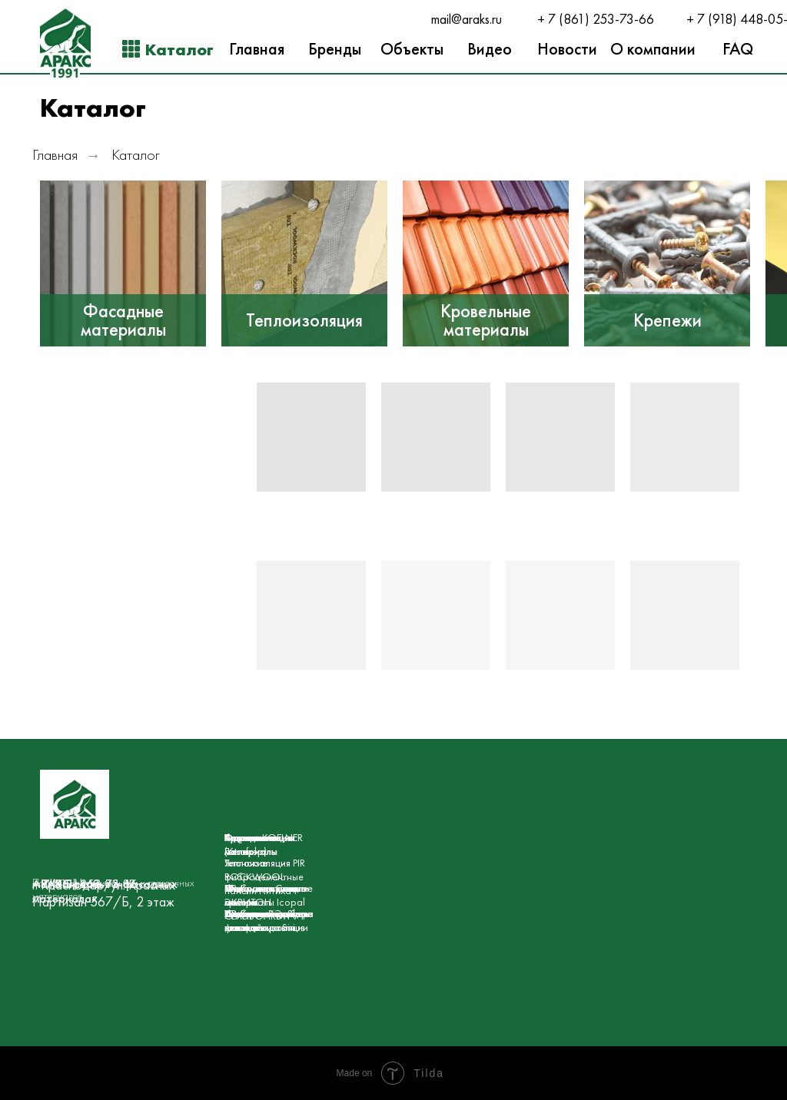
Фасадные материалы (123, 320)
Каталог (135, 155)
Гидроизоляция (259, 837)
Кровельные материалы (485, 320)
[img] (123, 263)
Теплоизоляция (304, 320)
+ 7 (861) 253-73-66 (595, 19)
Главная (55, 155)
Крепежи (667, 320)
